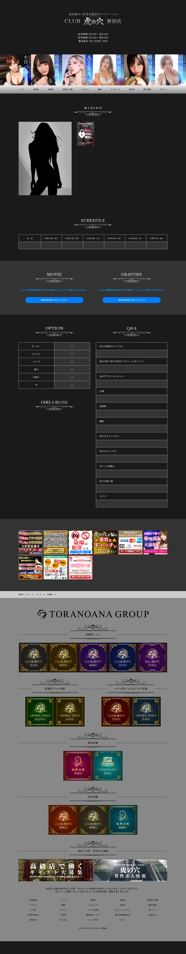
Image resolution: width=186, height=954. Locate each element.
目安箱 (63, 914)
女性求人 (152, 914)
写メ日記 (63, 919)
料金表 (122, 904)
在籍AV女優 (152, 899)
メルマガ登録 (93, 909)
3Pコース (152, 909)
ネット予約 (93, 919)
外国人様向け (33, 914)
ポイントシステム (123, 909)
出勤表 (93, 899)
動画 (63, 904)
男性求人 (33, 919)
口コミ (122, 919)
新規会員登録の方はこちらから (54, 300)
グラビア (33, 904)
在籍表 (122, 899)
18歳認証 (33, 899)
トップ (63, 899)
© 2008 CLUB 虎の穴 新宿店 (93, 928)
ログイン (63, 909)
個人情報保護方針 (123, 914)
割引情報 (152, 904)
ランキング (93, 904)
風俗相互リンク (93, 914)
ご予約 (33, 909)
